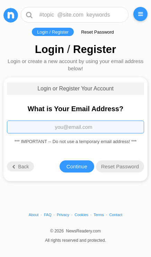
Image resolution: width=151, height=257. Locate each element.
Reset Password (97, 32)
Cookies (81, 215)
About (34, 215)
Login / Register (53, 32)
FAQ (48, 215)
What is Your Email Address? (75, 109)
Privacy (63, 215)
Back (20, 166)
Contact (115, 215)
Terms (99, 215)
